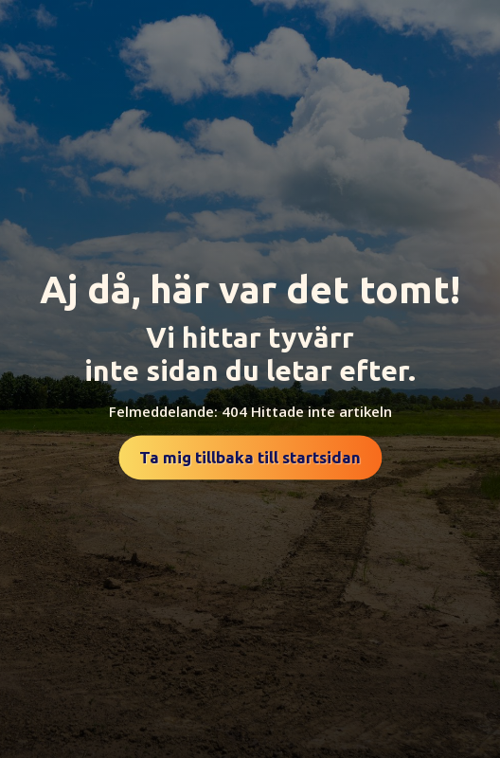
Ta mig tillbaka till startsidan (250, 457)
